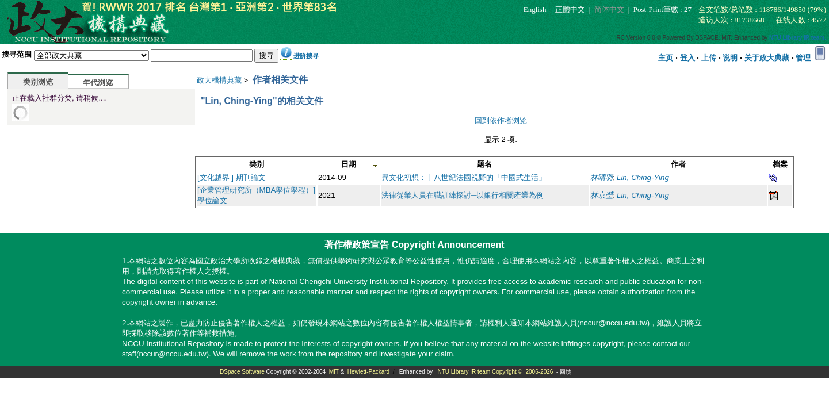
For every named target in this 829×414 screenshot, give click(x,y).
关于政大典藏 (766, 57)
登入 (687, 57)
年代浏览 (98, 82)
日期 (348, 164)
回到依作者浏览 (501, 120)
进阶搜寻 (306, 55)
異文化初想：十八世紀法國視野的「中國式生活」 (463, 177)
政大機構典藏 (219, 80)
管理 (803, 57)
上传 (708, 57)
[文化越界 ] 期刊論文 (231, 177)
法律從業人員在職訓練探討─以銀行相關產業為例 (462, 195)
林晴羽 (601, 177)
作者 (678, 164)
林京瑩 (601, 195)
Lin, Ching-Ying (643, 177)
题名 (484, 164)
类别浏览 (38, 82)
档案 (780, 164)
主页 (665, 57)
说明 (730, 57)
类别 (256, 164)
